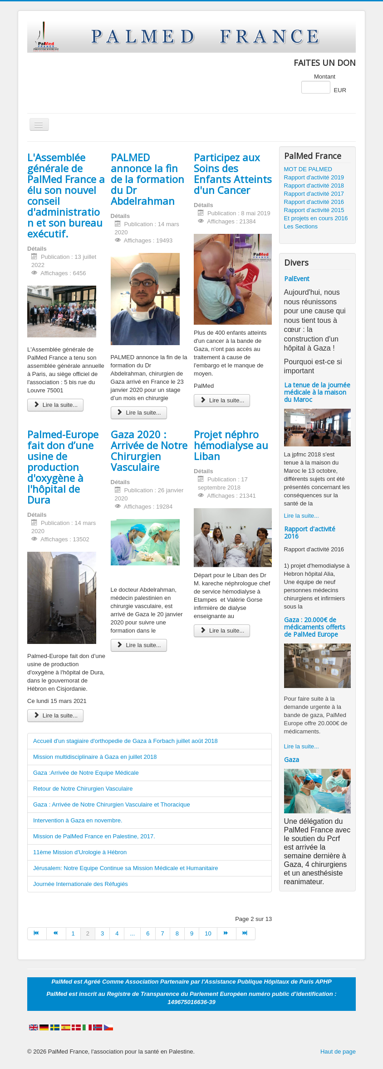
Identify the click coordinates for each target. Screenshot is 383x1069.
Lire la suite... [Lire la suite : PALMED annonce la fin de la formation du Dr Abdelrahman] (139, 412)
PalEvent (296, 278)
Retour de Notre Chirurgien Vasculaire (83, 788)
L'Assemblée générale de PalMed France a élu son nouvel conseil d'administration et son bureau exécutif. (66, 195)
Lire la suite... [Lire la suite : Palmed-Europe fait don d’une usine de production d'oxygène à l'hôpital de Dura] (55, 715)
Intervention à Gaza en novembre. (78, 820)
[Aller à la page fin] (245, 933)
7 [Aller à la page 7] (162, 933)
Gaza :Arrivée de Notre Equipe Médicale (86, 772)
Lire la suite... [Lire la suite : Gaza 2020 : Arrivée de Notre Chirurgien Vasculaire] (139, 645)
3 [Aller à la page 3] (102, 933)
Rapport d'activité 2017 (314, 193)
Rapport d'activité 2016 (314, 201)
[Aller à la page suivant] (226, 933)
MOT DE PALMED (308, 169)
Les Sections (301, 226)
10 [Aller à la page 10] (208, 933)
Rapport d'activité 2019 (314, 177)
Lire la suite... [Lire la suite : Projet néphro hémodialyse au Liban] (222, 630)
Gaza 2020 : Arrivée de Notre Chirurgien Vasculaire (149, 450)
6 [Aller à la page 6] (147, 933)
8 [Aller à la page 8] (177, 933)
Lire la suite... (301, 515)
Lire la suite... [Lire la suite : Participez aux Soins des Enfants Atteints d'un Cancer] (222, 400)
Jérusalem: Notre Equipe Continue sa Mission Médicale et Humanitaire (125, 868)
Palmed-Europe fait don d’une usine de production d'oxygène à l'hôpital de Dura (62, 466)
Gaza (291, 759)
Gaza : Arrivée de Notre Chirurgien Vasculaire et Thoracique (111, 804)
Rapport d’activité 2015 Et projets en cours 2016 (316, 214)
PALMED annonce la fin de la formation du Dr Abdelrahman (147, 179)
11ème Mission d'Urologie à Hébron (80, 852)
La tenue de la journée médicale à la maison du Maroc (317, 392)
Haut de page (338, 1051)
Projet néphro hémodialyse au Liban (231, 445)
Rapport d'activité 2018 (314, 185)
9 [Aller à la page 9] (191, 933)
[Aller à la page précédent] (56, 933)
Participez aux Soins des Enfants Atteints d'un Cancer (233, 173)
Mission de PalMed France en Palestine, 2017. (94, 836)
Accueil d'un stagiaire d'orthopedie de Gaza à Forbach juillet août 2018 (125, 740)
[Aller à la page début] (37, 933)
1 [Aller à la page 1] (73, 933)
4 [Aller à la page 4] (116, 933)
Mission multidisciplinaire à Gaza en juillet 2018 (95, 756)
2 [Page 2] (87, 933)
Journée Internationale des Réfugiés (80, 884)
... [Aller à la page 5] (132, 933)
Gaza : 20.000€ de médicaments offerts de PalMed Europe (314, 626)
